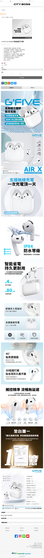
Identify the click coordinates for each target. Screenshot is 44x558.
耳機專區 (7, 17)
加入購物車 (21, 77)
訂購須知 (7, 530)
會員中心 (22, 530)
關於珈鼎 (7, 528)
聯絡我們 (36, 530)
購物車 (32, 1)
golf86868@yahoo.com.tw (37, 545)
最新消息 (36, 528)
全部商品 (4, 10)
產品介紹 (22, 528)
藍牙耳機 (11, 17)
